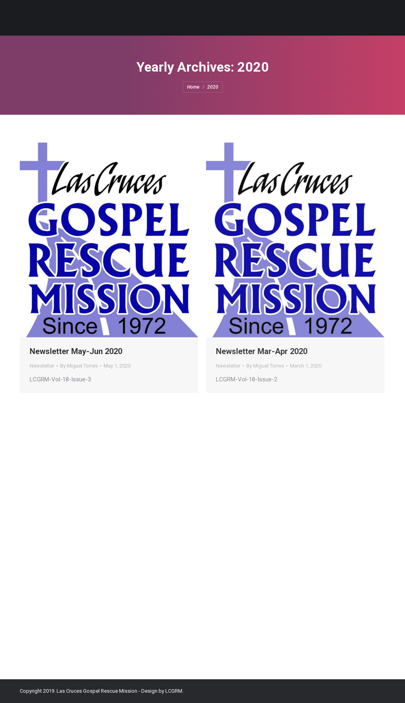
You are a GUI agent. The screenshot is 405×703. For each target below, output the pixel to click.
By (79, 366)
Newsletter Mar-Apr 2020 (261, 351)
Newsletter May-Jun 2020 (76, 351)
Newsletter (42, 366)
